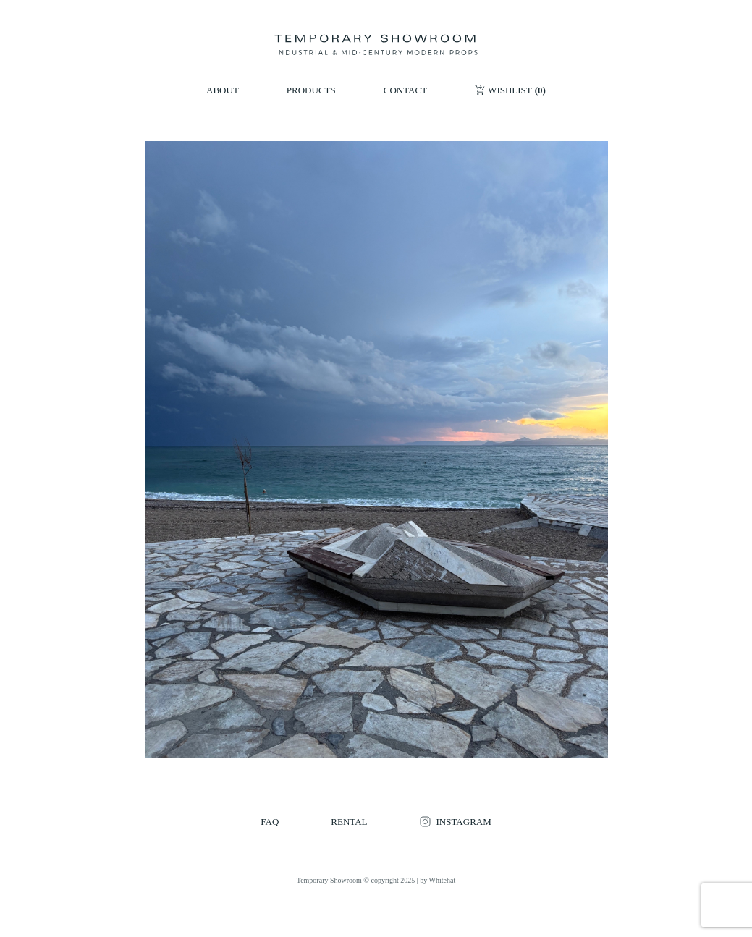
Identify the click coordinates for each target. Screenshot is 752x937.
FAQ (270, 821)
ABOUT (222, 90)
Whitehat (442, 880)
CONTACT (405, 90)
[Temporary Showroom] (376, 44)
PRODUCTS (311, 90)
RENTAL (349, 821)
